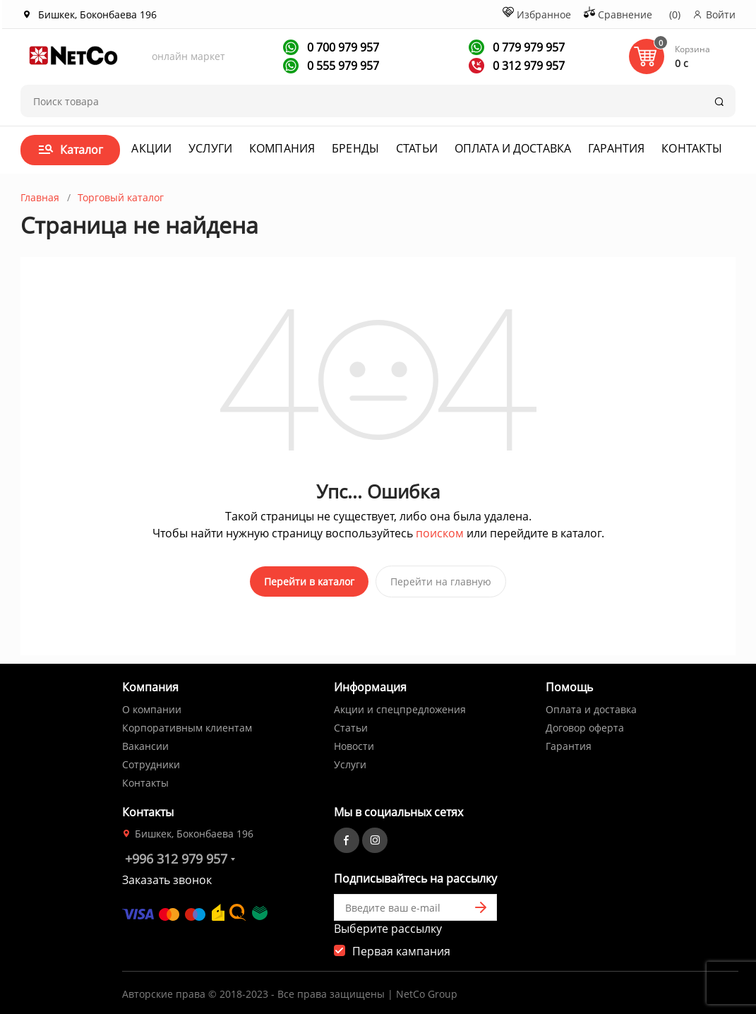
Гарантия (616, 148)
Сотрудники (151, 758)
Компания (282, 148)
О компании (151, 703)
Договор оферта (585, 722)
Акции (151, 148)
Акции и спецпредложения (400, 703)
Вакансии (145, 740)
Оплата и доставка (513, 148)
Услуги (210, 148)
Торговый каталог (121, 197)
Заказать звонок (167, 874)
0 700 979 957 (341, 47)
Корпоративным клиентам (187, 722)
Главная (39, 197)
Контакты (691, 148)
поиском (440, 533)
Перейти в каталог (309, 581)
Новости (354, 740)
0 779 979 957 (527, 47)
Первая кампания (401, 945)
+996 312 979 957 (176, 853)
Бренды (355, 148)
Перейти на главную (440, 581)
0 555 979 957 (341, 65)
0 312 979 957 (527, 65)
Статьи (417, 148)
